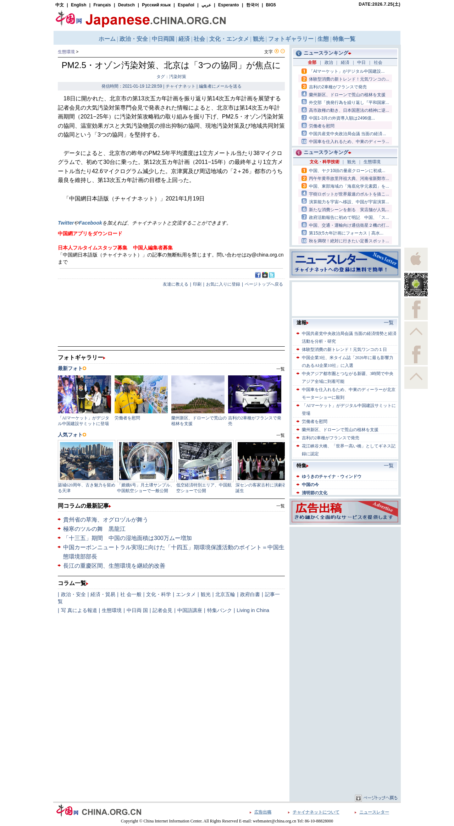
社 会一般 (131, 594)
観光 (206, 594)
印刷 (197, 284)
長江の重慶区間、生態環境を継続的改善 (114, 566)
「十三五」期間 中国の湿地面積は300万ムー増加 (127, 538)
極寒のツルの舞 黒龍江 (94, 529)
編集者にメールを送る (220, 86)
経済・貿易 (102, 594)
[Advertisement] (345, 573)
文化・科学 (158, 594)
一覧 (280, 505)
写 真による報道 (79, 610)
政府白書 (250, 594)
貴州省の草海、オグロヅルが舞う (105, 520)
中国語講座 (189, 610)
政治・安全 (73, 594)
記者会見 (162, 610)
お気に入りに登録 (223, 284)
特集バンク (219, 610)
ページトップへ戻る (264, 284)
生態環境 (66, 51)
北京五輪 (225, 594)
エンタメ (186, 594)
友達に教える (175, 284)
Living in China (253, 610)
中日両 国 (137, 610)
